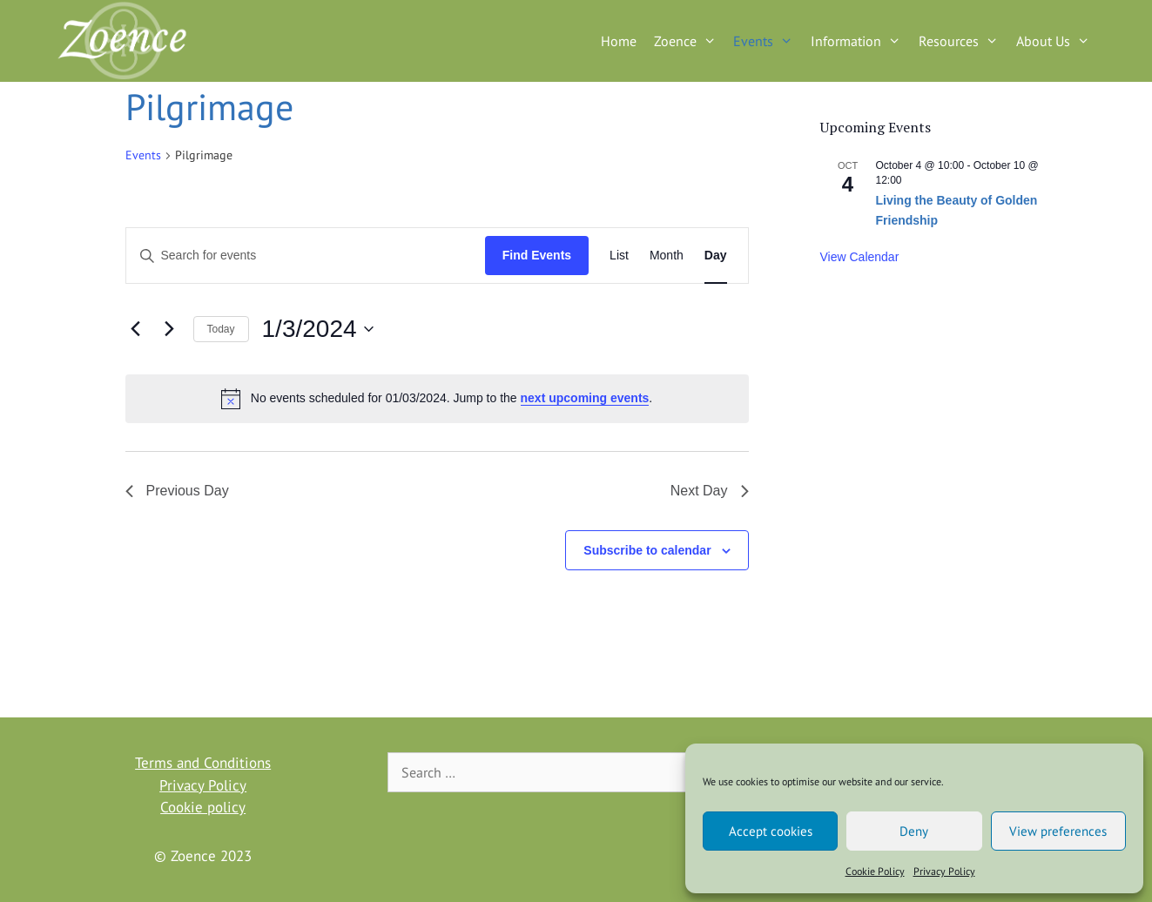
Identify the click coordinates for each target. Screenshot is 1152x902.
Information (860, 41)
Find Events (536, 255)
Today (221, 329)
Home (619, 41)
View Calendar (859, 257)
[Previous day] (135, 329)
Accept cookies (770, 831)
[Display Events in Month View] (667, 255)
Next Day (709, 490)
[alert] (437, 398)
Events (767, 41)
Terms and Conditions (203, 762)
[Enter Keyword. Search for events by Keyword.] (305, 255)
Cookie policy (203, 807)
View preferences (1058, 831)
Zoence (689, 41)
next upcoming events (585, 398)
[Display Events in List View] (619, 255)
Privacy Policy (944, 871)
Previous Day (177, 490)
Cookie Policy (875, 871)
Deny (913, 831)
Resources (963, 41)
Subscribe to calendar (647, 550)
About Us (1057, 41)
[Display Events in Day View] (715, 255)
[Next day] (169, 329)
